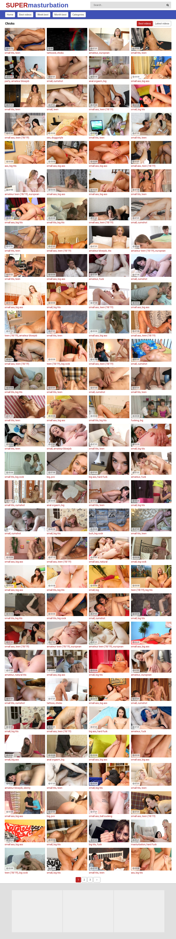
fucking (135, 420)
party (7, 81)
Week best (43, 14)
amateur (93, 52)
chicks (60, 52)
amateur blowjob (20, 81)
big (104, 81)
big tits (141, 109)
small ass (136, 81)
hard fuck (102, 477)
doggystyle (57, 137)
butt (91, 533)
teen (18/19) (106, 109)
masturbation (138, 844)
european (104, 52)
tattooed (51, 52)
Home (10, 14)
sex (49, 137)
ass (6, 166)
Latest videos (162, 23)
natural (103, 561)
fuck (101, 279)
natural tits (20, 674)
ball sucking (106, 816)
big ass (145, 81)
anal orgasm (95, 81)
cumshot (58, 81)
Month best (60, 14)
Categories (78, 14)
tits (109, 250)
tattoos (51, 703)
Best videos (25, 14)
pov (53, 477)
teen (17, 52)
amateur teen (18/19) (16, 194)
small (50, 81)
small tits (9, 52)
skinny (27, 788)
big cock (65, 363)
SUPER (15, 5)
